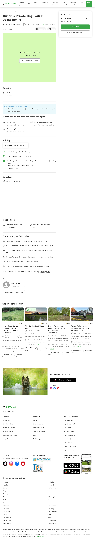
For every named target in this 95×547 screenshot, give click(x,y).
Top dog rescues (45, 4)
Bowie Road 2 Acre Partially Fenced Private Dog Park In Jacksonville (10, 329)
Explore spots (38, 424)
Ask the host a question (14, 292)
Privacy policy (8, 431)
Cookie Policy (80, 534)
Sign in (81, 4)
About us (6, 420)
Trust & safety (8, 424)
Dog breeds (65, 4)
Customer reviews (39, 431)
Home (35, 420)
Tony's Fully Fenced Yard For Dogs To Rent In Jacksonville (80, 328)
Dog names (36, 4)
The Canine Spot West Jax (34, 327)
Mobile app (37, 439)
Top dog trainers (55, 4)
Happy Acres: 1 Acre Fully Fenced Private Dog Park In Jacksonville (56, 329)
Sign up (89, 4)
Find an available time (75, 32)
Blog (29, 4)
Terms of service (9, 428)
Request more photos (30, 60)
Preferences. (40, 536)
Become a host (73, 4)
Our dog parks (22, 4)
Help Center (7, 439)
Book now (75, 27)
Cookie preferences (10, 435)
